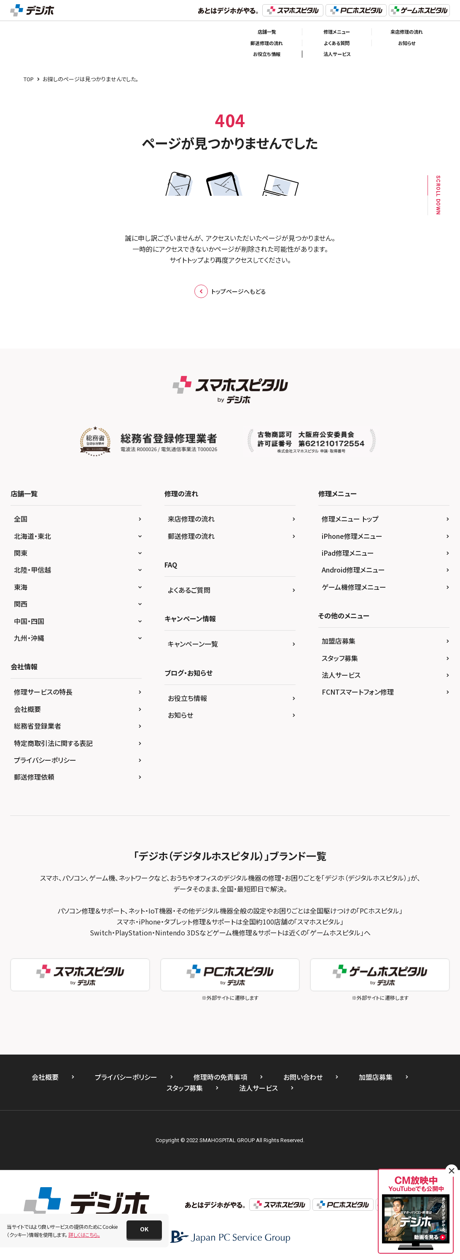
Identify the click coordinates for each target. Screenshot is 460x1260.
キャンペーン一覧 (193, 643)
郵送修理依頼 (34, 776)
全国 (20, 518)
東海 (20, 586)
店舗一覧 (267, 31)
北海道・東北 (32, 536)
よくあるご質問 (189, 589)
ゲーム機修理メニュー (354, 586)
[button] (144, 1229)
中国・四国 (29, 621)
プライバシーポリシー (45, 760)
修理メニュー (336, 31)
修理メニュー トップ (350, 518)
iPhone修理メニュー (352, 536)
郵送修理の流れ (266, 43)
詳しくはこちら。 (84, 1234)
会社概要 (27, 709)
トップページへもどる (230, 291)
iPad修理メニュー (348, 552)
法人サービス (336, 54)
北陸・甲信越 (32, 569)
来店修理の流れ (406, 31)
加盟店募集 (338, 640)
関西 (20, 603)
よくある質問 (337, 43)
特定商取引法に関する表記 (53, 743)
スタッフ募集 (340, 658)
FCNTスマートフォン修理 (358, 691)
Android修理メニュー (353, 569)
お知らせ (406, 43)
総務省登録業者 (37, 725)
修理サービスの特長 (43, 691)
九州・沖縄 (29, 637)
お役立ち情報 (266, 54)
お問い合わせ (303, 1077)
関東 (20, 552)
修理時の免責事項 (220, 1077)
